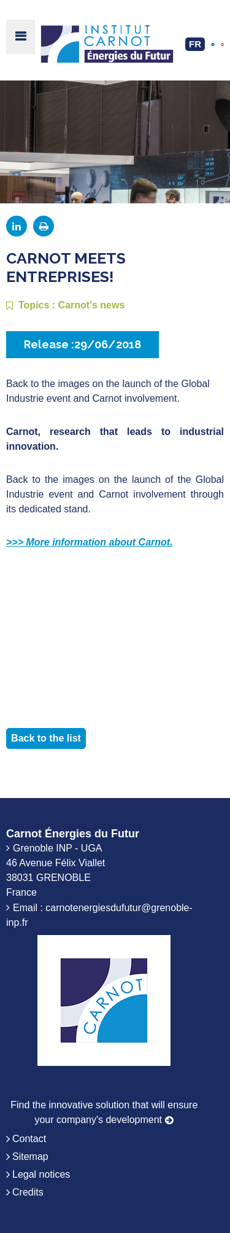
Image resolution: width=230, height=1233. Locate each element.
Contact (29, 1138)
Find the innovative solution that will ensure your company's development (103, 1112)
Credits (28, 1192)
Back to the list (46, 738)
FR (195, 44)
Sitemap (30, 1156)
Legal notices (41, 1174)
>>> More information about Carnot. (89, 542)
